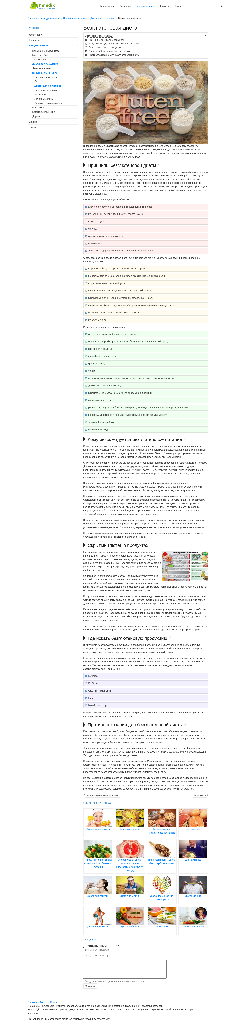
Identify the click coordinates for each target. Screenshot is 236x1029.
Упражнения (39, 59)
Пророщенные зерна (46, 77)
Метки (43, 1006)
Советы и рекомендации (48, 103)
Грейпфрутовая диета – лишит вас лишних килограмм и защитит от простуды (130, 860)
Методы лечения (145, 6)
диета (93, 939)
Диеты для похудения (45, 64)
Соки (37, 81)
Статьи (178, 6)
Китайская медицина (43, 112)
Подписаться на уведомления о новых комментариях (116, 985)
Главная (32, 1006)
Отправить (90, 989)
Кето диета (200, 795)
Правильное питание (44, 72)
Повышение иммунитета (46, 51)
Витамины (40, 94)
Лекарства (125, 6)
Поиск (53, 1006)
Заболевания (107, 6)
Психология (38, 107)
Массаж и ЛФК (40, 55)
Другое (36, 116)
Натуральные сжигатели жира (102, 795)
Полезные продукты (45, 90)
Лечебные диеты (41, 68)
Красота (164, 6)
